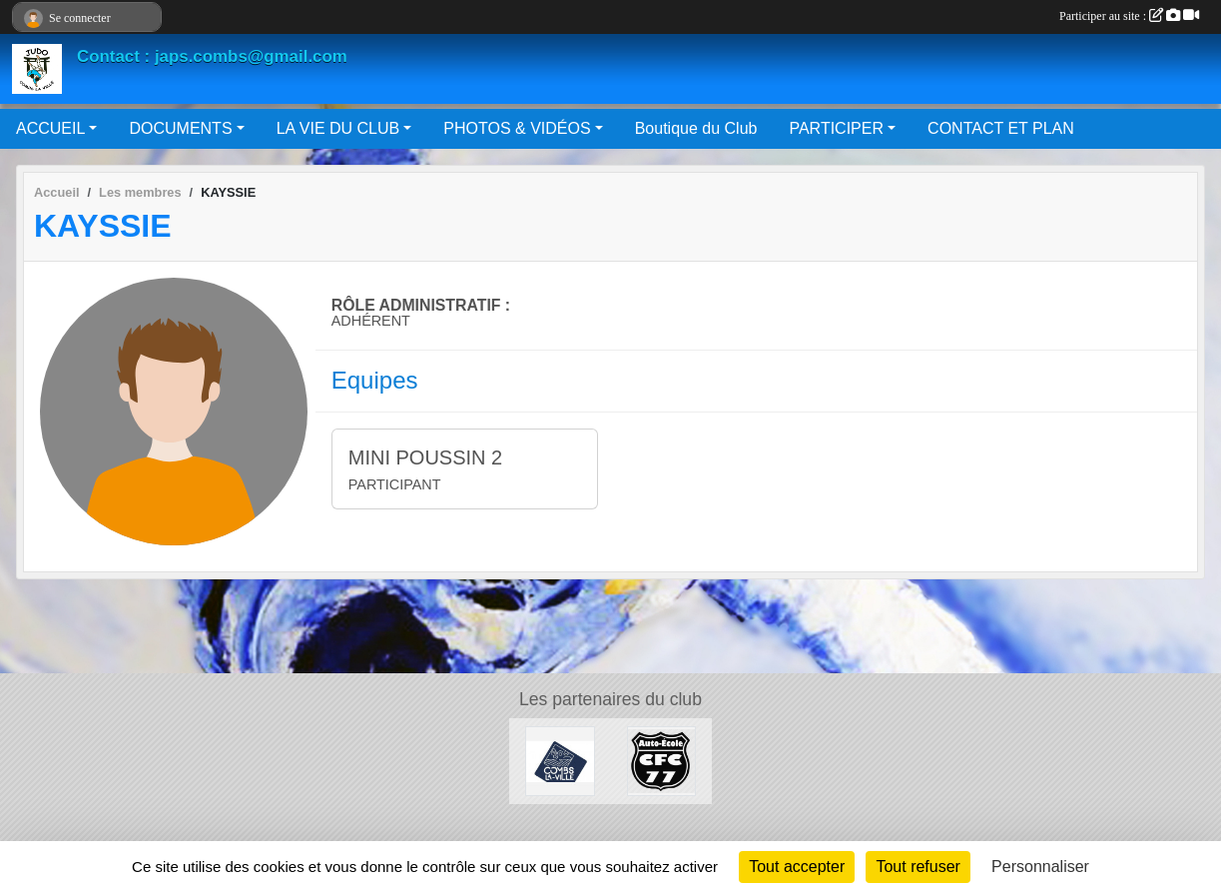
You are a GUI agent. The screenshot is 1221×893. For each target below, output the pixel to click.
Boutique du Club (696, 128)
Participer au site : (1129, 16)
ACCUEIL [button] (50, 128)
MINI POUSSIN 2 (425, 457)
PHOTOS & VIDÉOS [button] (516, 128)
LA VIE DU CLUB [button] (338, 128)
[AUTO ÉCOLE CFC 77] (662, 759)
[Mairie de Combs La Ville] (560, 759)
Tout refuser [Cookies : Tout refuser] (917, 866)
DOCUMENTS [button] (180, 128)
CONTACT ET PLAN (1000, 128)
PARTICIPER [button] (836, 128)
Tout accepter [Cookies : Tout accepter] (797, 866)
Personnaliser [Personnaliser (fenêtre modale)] (1040, 866)
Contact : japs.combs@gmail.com (212, 56)
